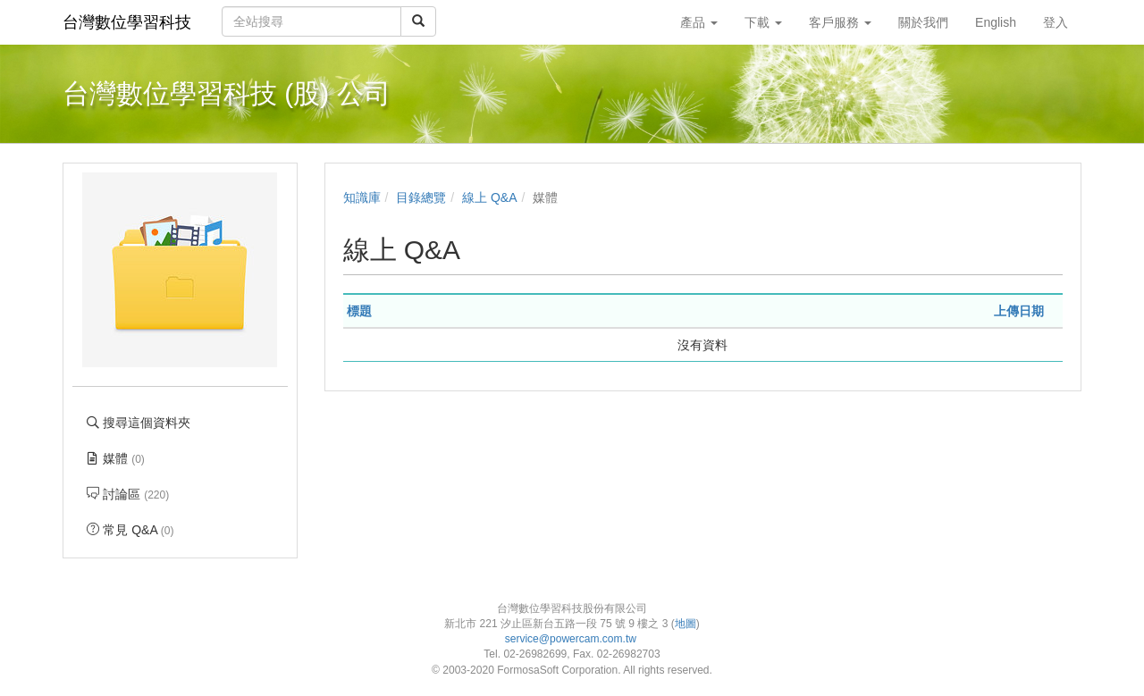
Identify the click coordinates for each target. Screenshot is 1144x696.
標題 (359, 311)
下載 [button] (763, 22)
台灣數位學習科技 (127, 22)
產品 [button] (699, 22)
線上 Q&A (489, 197)
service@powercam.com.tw (572, 639)
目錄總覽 (421, 197)
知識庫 (362, 197)
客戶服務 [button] (840, 22)
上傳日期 (1019, 311)
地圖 (685, 623)
